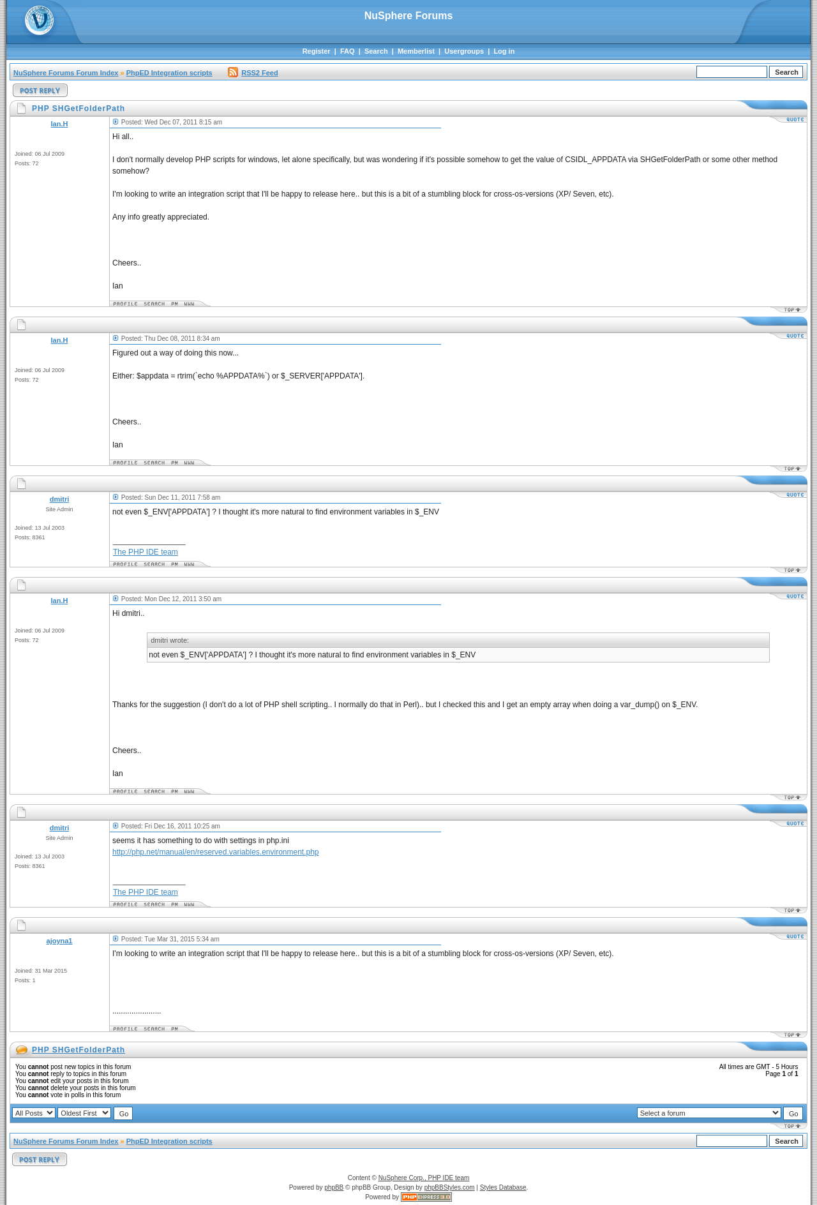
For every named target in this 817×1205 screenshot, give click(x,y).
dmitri (60, 499)
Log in (503, 51)
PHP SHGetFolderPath (78, 1049)
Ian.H (59, 124)
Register (317, 51)
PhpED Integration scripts (169, 73)
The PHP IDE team (145, 552)
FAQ (347, 51)
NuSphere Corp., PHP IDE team (424, 1177)
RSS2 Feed (253, 73)
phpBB (333, 1187)
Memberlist (416, 51)
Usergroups (464, 51)
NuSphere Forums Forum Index (65, 73)
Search (376, 51)
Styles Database (503, 1187)
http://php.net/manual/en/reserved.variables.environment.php (215, 852)
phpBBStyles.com (449, 1187)
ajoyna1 (60, 941)
